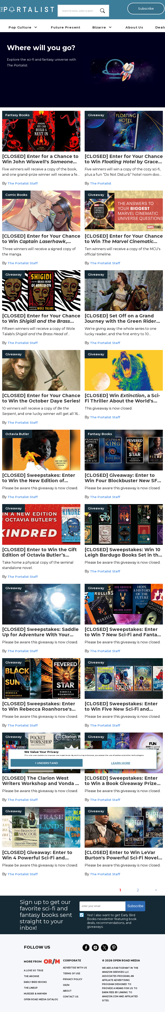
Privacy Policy (72, 979)
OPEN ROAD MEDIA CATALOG (41, 999)
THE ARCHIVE (31, 976)
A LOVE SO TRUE (33, 970)
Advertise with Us (75, 967)
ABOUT (67, 990)
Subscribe (146, 9)
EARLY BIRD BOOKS (35, 982)
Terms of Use (71, 973)
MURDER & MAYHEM (35, 993)
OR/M (66, 985)
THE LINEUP (31, 987)
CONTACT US (70, 996)
